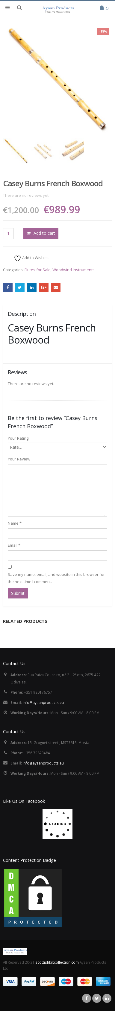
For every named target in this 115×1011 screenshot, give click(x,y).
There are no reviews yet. (26, 195)
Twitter (20, 287)
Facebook (8, 287)
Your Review (19, 459)
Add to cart (44, 233)
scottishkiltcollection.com (57, 962)
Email (55, 287)
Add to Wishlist (31, 258)
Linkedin (106, 998)
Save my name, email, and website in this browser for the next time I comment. (56, 578)
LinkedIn (32, 287)
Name (15, 523)
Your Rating (18, 438)
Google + (44, 287)
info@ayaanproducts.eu (43, 702)
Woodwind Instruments (73, 269)
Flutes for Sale (38, 269)
